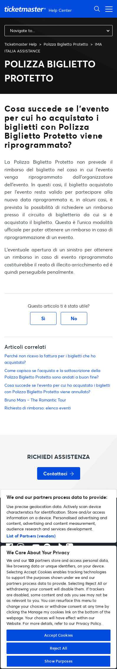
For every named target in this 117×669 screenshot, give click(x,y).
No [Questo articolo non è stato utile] (74, 318)
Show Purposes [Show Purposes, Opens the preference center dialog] (58, 661)
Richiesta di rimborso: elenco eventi (37, 408)
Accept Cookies (58, 635)
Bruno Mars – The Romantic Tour (35, 400)
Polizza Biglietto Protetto (66, 44)
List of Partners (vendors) (30, 536)
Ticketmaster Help (20, 44)
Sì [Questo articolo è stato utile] (43, 318)
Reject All (58, 648)
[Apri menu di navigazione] (107, 8)
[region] (58, 579)
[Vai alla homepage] (38, 9)
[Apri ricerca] (97, 8)
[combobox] (58, 30)
